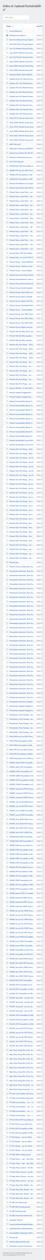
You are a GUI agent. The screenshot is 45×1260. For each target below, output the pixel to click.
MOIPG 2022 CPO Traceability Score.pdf (20, 767)
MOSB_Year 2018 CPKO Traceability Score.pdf (20, 959)
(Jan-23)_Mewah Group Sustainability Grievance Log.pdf (20, 48)
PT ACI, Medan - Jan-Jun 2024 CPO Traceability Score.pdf (20, 1146)
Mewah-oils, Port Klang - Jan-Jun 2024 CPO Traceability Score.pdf (20, 493)
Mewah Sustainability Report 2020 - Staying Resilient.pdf (20, 414)
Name (8, 26)
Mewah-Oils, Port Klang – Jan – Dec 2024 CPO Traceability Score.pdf (20, 545)
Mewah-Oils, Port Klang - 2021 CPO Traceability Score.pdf (20, 449)
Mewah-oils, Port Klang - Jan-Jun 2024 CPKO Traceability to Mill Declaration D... (20, 488)
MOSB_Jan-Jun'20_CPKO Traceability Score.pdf (20, 928)
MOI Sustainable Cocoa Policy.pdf (20, 758)
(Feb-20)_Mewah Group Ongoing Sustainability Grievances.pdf (20, 44)
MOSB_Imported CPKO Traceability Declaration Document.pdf (20, 898)
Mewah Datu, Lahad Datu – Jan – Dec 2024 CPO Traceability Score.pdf (20, 236)
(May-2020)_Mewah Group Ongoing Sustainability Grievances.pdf (20, 70)
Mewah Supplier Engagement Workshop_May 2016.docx (20, 392)
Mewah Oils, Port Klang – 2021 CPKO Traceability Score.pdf (20, 345)
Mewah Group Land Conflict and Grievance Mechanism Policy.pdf (20, 292)
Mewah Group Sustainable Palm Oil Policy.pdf (20, 305)
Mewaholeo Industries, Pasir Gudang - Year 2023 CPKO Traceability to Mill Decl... (20, 628)
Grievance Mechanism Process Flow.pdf (20, 157)
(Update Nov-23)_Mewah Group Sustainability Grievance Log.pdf (20, 114)
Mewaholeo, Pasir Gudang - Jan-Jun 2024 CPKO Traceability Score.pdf (20, 715)
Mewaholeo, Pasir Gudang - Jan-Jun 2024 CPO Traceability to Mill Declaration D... (20, 732)
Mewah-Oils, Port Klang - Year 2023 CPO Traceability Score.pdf (20, 536)
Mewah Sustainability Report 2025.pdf (20, 427)
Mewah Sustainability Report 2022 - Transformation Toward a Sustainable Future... (20, 423)
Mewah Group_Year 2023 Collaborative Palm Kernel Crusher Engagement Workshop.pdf (20, 323)
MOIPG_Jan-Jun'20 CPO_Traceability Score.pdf (20, 806)
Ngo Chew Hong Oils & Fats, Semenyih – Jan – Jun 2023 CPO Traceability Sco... (20, 1076)
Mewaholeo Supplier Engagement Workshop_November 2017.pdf (20, 706)
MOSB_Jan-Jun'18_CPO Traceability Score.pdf (20, 915)
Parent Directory (14, 31)
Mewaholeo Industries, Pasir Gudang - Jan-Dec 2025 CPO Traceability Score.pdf (20, 588)
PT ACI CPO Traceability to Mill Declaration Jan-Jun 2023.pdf (20, 1133)
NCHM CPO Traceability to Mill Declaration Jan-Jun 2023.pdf (20, 993)
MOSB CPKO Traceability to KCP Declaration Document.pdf (20, 850)
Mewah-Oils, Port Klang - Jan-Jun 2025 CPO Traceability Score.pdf (20, 514)
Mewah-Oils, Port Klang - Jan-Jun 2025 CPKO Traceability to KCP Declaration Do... (20, 506)
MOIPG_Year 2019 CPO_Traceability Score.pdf (20, 828)
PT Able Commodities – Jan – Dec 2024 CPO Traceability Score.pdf (20, 1102)
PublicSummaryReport (16, 35)
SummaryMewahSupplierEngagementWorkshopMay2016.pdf (20, 1224)
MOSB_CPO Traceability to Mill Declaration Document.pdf (20, 885)
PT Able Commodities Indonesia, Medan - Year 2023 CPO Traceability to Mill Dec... (20, 1098)
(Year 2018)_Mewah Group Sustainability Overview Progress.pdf (20, 122)
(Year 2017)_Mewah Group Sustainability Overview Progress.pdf (20, 118)
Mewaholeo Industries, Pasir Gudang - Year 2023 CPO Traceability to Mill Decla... (20, 636)
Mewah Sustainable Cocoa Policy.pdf (20, 440)
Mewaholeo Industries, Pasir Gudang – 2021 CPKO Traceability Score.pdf (20, 641)
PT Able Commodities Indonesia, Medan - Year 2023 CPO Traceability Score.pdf (20, 1094)
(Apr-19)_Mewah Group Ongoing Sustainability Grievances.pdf (20, 40)
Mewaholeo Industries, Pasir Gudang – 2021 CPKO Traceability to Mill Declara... (20, 649)
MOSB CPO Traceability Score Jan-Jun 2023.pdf (20, 867)
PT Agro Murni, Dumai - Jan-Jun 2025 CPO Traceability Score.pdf (20, 1176)
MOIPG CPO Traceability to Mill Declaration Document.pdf (20, 780)
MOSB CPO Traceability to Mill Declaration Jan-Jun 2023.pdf (20, 876)
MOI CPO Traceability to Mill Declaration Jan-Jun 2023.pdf (20, 754)
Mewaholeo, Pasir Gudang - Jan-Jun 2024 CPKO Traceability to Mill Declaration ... (20, 723)
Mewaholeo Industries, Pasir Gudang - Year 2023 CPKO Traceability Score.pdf (20, 619)
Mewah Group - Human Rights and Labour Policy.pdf (20, 270)
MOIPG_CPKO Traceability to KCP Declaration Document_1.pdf (20, 784)
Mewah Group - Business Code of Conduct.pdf (20, 266)
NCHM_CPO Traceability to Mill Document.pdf (20, 1020)
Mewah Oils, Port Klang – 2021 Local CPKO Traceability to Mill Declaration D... (20, 358)
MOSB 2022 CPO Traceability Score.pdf (20, 841)
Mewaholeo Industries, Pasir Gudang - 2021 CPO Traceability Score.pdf (20, 571)
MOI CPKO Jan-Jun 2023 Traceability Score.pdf (20, 736)
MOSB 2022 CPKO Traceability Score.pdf (20, 837)
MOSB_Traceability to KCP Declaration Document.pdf (20, 950)
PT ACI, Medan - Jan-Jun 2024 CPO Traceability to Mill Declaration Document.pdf (20, 1150)
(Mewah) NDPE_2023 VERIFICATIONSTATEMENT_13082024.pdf (20, 75)
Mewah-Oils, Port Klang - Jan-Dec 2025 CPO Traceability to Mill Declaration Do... (20, 475)
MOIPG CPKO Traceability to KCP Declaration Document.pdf (20, 771)
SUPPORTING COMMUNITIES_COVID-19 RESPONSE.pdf (20, 1229)
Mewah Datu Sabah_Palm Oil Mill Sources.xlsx (20, 188)
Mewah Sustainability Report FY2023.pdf (20, 432)
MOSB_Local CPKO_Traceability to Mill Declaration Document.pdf (20, 946)
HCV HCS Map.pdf (14, 162)
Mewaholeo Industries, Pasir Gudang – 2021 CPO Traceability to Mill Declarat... (20, 654)
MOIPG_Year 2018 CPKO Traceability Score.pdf (20, 819)
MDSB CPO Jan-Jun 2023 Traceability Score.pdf (20, 170)
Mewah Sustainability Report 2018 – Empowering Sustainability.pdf (20, 406)
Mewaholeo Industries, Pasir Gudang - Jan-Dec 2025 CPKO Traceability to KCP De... (20, 580)
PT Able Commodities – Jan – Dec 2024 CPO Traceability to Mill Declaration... (20, 1107)
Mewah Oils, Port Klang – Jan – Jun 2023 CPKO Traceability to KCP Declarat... (20, 379)
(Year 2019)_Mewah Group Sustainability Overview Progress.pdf (20, 127)
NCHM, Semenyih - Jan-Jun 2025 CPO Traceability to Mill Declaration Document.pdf (20, 1011)
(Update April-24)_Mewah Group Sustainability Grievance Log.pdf (20, 79)
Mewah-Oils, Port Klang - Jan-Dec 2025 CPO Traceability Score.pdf (20, 471)
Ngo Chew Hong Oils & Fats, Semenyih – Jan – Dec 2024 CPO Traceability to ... (20, 1072)
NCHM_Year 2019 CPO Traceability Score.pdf (20, 1046)
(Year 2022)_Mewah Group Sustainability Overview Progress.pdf (20, 140)
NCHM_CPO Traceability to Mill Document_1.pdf (20, 1024)
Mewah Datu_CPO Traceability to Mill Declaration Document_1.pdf (20, 253)
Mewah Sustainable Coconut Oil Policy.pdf (20, 445)
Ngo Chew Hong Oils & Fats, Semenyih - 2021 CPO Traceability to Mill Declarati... (20, 1054)
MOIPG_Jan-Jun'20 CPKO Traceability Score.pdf (20, 802)
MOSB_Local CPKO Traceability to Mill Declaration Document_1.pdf (20, 941)
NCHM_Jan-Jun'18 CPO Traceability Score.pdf (20, 1028)
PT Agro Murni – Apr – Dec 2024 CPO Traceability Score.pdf (20, 1159)
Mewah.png (12, 562)
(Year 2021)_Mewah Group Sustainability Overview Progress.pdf (20, 136)
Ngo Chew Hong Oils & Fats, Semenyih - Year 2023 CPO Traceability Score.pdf (20, 1059)
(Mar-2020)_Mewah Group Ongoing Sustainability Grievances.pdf (20, 66)
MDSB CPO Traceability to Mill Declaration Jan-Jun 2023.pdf (20, 179)
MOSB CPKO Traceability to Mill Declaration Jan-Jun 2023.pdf (20, 863)
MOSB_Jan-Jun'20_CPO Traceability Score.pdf (20, 932)
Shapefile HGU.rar (14, 1220)
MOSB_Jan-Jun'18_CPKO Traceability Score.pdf (20, 911)
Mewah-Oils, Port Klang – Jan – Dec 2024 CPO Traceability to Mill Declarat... (20, 549)
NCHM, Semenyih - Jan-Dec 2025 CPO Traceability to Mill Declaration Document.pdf (20, 1002)
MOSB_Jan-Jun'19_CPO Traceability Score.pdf (20, 924)
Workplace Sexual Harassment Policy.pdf (20, 1246)
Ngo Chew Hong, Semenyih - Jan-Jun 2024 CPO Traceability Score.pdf (20, 1085)
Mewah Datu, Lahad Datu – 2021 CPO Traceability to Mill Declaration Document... (20, 231)
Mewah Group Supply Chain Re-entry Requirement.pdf (20, 301)
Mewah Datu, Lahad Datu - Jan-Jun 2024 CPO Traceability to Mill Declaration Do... (20, 205)
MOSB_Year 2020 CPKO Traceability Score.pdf (20, 976)
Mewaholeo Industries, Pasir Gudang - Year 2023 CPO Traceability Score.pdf (20, 632)
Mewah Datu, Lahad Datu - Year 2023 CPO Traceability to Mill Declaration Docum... (20, 223)
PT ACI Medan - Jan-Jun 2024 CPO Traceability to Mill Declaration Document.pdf (20, 1141)
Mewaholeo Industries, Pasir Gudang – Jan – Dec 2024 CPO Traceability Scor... (20, 671)
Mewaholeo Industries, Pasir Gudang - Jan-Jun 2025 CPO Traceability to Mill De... (20, 614)
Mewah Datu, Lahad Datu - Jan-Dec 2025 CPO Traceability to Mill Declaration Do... (20, 196)
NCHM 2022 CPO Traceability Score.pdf (20, 980)
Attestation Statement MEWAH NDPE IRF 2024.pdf (20, 149)
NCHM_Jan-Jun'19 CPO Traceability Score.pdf (20, 1033)
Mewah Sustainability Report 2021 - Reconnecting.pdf (20, 419)
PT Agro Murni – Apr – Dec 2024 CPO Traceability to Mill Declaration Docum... (20, 1163)
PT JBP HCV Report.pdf (16, 1202)
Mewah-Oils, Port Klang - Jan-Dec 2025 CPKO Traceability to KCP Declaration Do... (20, 462)
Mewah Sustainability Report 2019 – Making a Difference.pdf (20, 410)
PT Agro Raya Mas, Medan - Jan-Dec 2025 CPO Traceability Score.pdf (20, 1185)
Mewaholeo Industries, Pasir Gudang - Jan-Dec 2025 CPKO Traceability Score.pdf (20, 575)
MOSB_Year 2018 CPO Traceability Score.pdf (20, 963)
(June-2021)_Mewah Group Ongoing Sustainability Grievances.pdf (20, 61)
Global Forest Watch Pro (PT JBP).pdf (20, 153)
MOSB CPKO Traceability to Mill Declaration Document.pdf (20, 858)
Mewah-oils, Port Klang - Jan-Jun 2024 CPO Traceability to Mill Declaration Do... (20, 497)
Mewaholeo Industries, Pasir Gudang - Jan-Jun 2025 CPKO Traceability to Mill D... (20, 606)
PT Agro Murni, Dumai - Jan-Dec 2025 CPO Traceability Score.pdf (20, 1168)
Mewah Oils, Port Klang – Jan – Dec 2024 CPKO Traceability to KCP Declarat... (20, 366)
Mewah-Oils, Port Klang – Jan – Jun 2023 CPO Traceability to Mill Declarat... (20, 558)
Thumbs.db (12, 1237)
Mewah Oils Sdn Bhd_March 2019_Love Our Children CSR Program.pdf (20, 331)
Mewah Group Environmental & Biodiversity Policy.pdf (20, 284)
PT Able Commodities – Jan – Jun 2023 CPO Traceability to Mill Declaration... (20, 1115)
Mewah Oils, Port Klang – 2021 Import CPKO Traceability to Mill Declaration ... (20, 353)
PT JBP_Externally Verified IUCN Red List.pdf (20, 1216)
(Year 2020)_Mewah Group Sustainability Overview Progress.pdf (20, 131)
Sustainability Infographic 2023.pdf (20, 1233)
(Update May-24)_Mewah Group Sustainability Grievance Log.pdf (20, 109)
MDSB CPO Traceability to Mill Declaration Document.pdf (20, 175)
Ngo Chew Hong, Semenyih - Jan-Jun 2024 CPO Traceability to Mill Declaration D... (20, 1089)
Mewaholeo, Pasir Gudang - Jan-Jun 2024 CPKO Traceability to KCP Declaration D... (20, 719)
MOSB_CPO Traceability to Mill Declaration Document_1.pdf (20, 889)
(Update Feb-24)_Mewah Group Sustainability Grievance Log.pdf (20, 88)
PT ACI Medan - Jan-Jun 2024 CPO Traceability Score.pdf (20, 1137)
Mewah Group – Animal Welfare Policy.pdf (20, 310)
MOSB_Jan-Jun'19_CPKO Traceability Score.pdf (20, 919)
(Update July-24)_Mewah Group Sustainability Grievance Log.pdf (20, 101)
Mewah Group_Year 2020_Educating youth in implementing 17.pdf (20, 314)
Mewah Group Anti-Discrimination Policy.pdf (20, 275)
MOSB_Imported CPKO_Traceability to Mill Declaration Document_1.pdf (20, 906)
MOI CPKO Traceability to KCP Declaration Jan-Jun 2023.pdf (20, 741)
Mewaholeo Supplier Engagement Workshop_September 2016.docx (20, 710)
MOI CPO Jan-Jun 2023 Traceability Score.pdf (20, 750)
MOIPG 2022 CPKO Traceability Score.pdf (20, 763)
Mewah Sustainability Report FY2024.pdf (20, 436)
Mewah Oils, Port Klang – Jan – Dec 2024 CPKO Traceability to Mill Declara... (20, 371)
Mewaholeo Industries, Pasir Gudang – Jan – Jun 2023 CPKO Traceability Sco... (20, 680)
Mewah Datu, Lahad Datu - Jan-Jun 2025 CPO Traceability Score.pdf (20, 209)
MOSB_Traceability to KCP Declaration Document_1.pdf (20, 954)
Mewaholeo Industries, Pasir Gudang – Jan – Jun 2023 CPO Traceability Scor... (20, 693)
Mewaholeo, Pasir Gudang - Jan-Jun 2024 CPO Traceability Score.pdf (20, 728)
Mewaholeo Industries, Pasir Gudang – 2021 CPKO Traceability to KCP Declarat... (20, 645)
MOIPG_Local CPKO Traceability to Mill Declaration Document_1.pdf (20, 815)
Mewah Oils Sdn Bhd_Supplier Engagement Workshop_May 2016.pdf (20, 336)
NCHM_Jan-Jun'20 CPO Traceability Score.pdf (20, 1037)
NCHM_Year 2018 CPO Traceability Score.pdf (20, 1041)
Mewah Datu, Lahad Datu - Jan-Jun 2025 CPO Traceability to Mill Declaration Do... (20, 214)
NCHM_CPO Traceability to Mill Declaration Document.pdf (20, 1015)
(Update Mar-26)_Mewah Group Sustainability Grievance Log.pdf (20, 105)
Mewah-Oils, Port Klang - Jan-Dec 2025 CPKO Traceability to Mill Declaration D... (20, 466)
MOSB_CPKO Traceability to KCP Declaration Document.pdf (20, 880)
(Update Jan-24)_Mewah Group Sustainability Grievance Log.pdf (20, 92)
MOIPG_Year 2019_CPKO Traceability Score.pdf (20, 832)
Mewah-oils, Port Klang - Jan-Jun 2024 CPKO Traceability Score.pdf (20, 480)
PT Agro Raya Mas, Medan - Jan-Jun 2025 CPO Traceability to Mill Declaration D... (20, 1198)
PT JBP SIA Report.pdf (16, 1211)
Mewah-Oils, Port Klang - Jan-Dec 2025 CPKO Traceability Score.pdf (20, 458)
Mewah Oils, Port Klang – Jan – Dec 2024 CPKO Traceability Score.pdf (20, 362)
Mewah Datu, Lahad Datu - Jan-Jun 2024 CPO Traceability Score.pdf (20, 201)
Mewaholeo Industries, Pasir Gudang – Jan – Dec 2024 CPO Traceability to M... (20, 675)
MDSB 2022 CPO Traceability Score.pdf (20, 166)
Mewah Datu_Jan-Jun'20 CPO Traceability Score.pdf (20, 257)
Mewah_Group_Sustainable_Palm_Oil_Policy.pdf (20, 567)
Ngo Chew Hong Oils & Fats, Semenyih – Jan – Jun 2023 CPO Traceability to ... (20, 1081)
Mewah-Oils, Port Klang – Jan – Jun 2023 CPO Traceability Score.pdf (20, 554)
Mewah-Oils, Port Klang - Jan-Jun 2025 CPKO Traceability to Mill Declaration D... (20, 510)
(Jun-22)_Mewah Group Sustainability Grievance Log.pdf (20, 57)
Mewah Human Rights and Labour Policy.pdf (20, 327)
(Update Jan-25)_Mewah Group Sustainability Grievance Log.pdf (20, 96)
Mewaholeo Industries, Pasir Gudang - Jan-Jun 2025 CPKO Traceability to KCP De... (20, 602)
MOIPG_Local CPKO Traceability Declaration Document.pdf (20, 811)
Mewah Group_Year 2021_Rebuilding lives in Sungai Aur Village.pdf (20, 318)
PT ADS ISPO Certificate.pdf (18, 1155)
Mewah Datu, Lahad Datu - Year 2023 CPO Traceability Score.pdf (20, 218)
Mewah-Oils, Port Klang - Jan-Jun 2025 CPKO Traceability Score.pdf (20, 501)
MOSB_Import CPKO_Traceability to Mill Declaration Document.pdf (20, 893)
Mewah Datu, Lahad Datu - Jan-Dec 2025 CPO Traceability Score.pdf (20, 192)
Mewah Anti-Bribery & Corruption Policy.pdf (20, 183)
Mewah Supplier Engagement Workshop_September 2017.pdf (20, 397)
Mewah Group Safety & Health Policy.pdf (20, 297)
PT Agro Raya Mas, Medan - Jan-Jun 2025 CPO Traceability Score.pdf (20, 1194)
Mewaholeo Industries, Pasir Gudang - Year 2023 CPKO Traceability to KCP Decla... (20, 623)
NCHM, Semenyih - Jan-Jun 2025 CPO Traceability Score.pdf (20, 1007)
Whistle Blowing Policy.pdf (17, 1242)
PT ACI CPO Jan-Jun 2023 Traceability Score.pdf (20, 1124)
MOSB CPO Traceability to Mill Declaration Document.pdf (20, 871)
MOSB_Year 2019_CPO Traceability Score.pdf (20, 972)
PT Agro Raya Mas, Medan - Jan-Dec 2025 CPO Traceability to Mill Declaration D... (20, 1189)
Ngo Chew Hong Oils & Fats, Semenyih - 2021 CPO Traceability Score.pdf (20, 1050)
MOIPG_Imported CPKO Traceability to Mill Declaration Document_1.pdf (20, 797)
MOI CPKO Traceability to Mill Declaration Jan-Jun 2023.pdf (20, 745)
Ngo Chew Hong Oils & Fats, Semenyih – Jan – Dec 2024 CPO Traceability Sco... (20, 1068)
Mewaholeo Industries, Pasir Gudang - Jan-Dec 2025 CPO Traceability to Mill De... (20, 593)
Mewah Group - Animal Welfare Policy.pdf (20, 262)
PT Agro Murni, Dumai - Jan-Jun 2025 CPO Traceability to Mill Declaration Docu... (20, 1181)
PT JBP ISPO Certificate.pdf (18, 1207)
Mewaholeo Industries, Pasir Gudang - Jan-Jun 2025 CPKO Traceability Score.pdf (20, 597)
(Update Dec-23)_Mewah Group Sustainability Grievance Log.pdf (20, 83)
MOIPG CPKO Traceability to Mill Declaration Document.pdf (20, 776)
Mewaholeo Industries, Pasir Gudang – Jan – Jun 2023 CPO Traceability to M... (20, 697)
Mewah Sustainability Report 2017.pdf (20, 401)
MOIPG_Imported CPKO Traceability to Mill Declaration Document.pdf (20, 793)
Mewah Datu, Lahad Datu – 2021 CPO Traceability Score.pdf (20, 227)
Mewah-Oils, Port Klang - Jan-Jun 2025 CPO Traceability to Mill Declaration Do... (20, 519)
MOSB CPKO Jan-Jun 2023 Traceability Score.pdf (20, 845)
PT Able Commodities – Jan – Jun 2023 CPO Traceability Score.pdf (20, 1111)
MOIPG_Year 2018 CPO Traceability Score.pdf (20, 824)
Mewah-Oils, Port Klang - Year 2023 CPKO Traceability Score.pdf (20, 523)
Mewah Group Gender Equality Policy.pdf (20, 288)
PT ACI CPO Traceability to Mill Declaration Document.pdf (20, 1128)
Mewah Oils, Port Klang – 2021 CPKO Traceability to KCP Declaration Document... (20, 349)
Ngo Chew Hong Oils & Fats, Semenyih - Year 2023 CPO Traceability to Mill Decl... (20, 1063)
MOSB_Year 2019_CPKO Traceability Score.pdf (20, 967)
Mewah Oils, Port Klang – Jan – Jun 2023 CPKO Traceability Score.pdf (20, 375)
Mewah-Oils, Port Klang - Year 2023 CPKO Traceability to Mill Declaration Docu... (20, 532)
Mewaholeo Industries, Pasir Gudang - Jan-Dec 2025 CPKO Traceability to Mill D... (20, 584)
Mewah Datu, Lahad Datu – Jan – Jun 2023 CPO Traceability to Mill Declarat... (20, 249)
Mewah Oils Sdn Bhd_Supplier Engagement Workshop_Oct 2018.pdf (20, 340)
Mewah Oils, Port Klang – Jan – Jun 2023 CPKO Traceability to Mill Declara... (20, 384)
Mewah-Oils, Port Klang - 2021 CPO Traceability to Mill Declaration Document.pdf (20, 453)
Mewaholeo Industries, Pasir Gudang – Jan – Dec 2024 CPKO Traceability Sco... (20, 658)
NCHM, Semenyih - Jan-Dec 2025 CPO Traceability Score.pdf (20, 998)
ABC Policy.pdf (13, 144)
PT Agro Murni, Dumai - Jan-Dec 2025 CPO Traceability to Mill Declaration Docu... (20, 1172)
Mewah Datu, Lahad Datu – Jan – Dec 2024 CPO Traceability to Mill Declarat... (20, 240)
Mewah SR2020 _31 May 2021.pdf (20, 388)
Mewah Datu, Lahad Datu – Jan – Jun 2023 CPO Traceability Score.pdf (20, 244)
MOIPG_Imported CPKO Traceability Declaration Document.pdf (20, 789)
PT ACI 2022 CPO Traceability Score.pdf (20, 1120)
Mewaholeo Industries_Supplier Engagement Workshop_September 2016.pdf (20, 702)
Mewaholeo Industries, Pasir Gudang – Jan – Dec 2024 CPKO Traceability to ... (20, 663)
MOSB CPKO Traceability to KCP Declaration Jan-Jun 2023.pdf (20, 854)
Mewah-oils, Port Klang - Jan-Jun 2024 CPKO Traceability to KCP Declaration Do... (20, 484)
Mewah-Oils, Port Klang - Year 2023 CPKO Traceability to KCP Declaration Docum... (20, 527)
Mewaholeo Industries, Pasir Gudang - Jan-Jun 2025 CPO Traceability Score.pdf (20, 610)
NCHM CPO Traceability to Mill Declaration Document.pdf (20, 989)
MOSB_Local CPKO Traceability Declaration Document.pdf (20, 937)
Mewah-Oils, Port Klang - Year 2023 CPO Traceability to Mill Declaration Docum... (20, 541)
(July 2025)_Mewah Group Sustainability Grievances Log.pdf (20, 53)
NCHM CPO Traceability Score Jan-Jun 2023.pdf (20, 985)
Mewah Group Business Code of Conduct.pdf (20, 279)
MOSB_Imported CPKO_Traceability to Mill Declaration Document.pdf (20, 902)
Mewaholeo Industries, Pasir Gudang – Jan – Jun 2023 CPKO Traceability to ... (20, 684)
